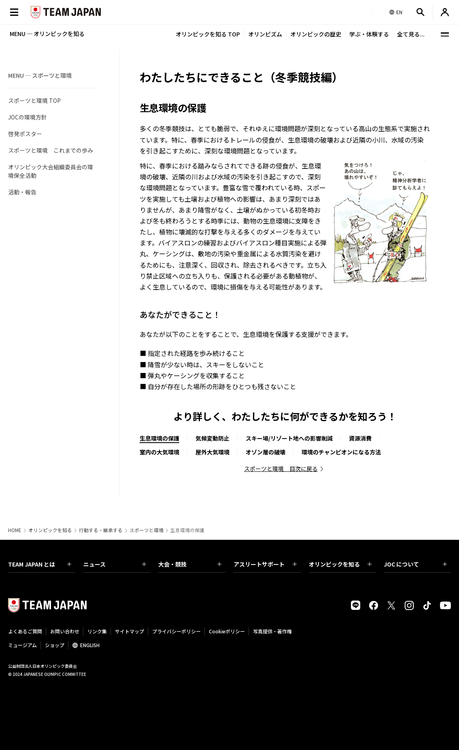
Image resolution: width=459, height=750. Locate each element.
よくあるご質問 (25, 631)
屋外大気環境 (213, 452)
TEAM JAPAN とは (39, 564)
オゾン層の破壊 (265, 452)
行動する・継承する (101, 530)
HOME (14, 530)
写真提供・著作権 (272, 631)
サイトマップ (129, 631)
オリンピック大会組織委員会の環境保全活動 (50, 171)
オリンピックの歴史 (315, 34)
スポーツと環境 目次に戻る (281, 468)
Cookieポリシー (227, 631)
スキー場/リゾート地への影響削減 (289, 438)
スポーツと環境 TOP (34, 100)
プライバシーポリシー (176, 631)
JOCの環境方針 (27, 117)
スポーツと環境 (147, 530)
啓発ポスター (25, 134)
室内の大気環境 (159, 452)
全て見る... (411, 34)
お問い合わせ (64, 631)
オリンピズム (265, 34)
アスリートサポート (265, 564)
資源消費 (360, 438)
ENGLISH (90, 644)
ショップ (54, 644)
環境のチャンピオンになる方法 (341, 452)
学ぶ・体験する (369, 34)
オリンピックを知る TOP (208, 34)
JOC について (415, 564)
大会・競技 (189, 564)
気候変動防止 (213, 438)
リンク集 (97, 631)
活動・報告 (22, 192)
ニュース (115, 564)
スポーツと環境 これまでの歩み (50, 150)
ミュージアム (22, 644)
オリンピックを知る (50, 530)
